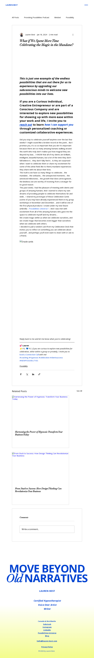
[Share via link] (39, 374)
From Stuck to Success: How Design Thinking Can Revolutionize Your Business (38, 490)
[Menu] (86, 5)
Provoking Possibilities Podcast (36, 17)
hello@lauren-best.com (47, 641)
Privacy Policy (47, 647)
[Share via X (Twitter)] (27, 374)
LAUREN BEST (12, 5)
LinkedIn (47, 630)
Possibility (70, 17)
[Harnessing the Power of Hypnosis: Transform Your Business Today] (40, 411)
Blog (47, 636)
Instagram (47, 627)
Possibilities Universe (47, 633)
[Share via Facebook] (21, 374)
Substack (47, 624)
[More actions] (72, 34)
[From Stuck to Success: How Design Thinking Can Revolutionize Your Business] (40, 468)
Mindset (57, 17)
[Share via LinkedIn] (33, 374)
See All (79, 391)
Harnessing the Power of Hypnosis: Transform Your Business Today (39, 433)
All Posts (15, 17)
